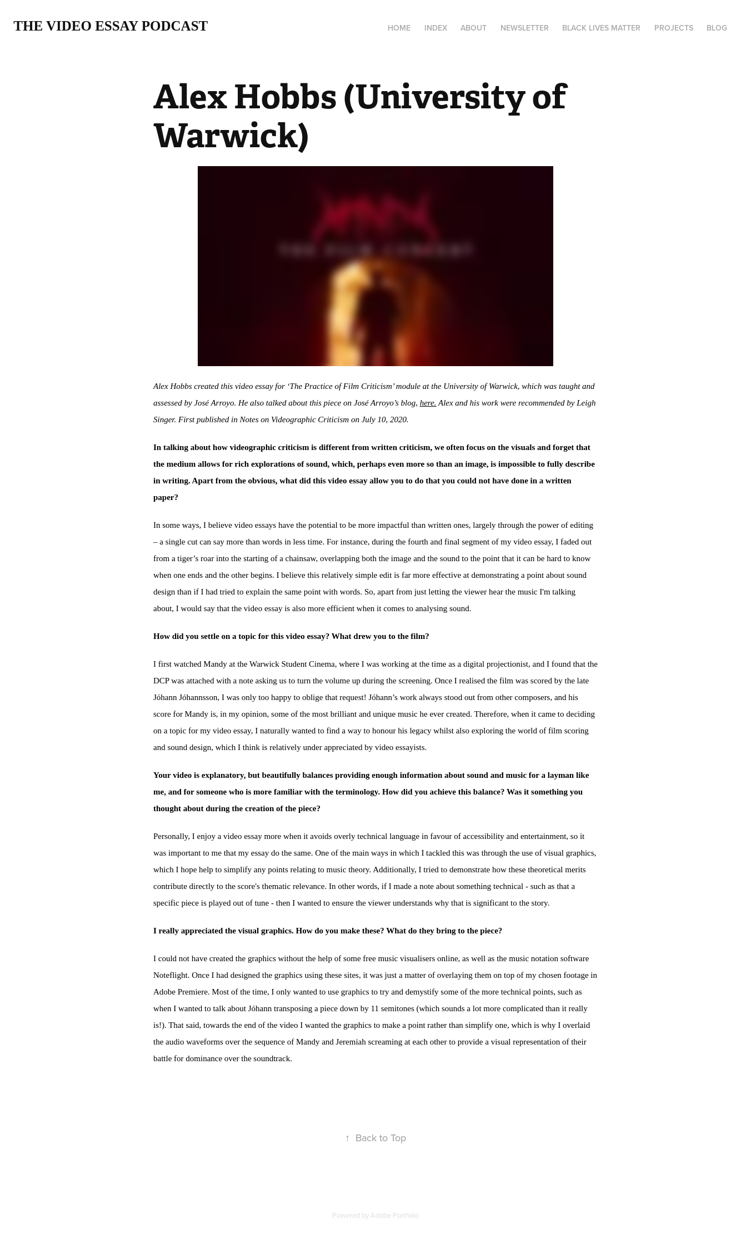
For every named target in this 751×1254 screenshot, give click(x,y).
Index (435, 27)
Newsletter (524, 27)
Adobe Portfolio (395, 1215)
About (473, 27)
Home (399, 27)
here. (428, 402)
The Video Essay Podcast (110, 25)
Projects (673, 27)
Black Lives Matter (601, 27)
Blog (717, 27)
